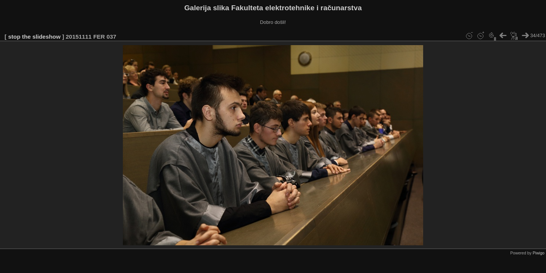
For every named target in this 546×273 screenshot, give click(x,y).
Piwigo (538, 253)
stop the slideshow (34, 36)
